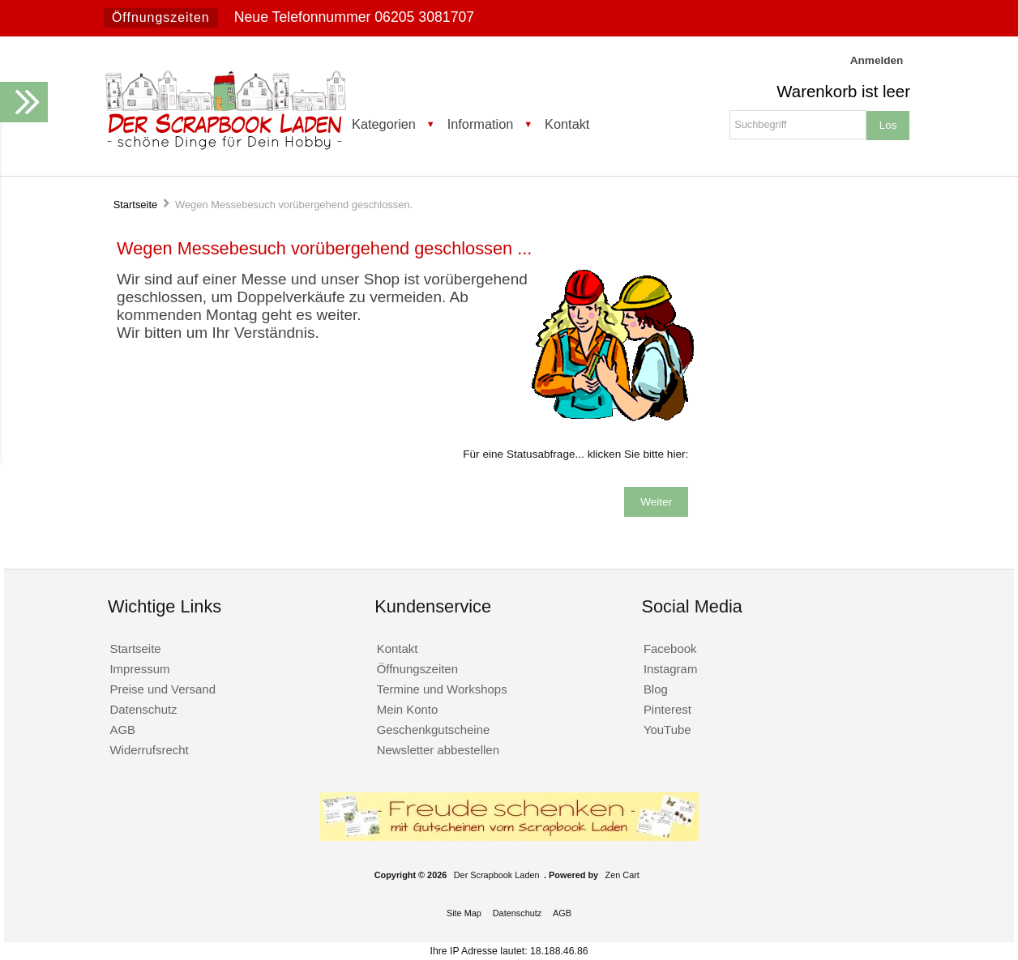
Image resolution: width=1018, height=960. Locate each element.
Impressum (139, 669)
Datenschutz (143, 709)
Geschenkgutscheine (433, 729)
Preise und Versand (162, 689)
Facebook (670, 648)
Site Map (464, 913)
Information (480, 124)
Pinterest (667, 709)
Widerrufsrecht (148, 750)
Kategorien (384, 124)
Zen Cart (622, 875)
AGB (122, 729)
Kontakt (567, 124)
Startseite (135, 204)
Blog (656, 689)
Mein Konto (407, 709)
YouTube (667, 729)
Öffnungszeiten (161, 17)
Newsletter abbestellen (438, 750)
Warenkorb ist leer (843, 91)
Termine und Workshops (442, 689)
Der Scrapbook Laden (497, 875)
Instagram (671, 669)
